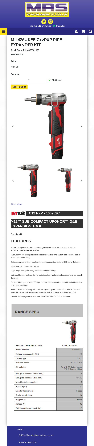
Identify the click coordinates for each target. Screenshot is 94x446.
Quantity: (15, 74)
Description (16, 204)
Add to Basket (19, 87)
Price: (14, 61)
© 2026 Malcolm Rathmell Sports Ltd (36, 435)
